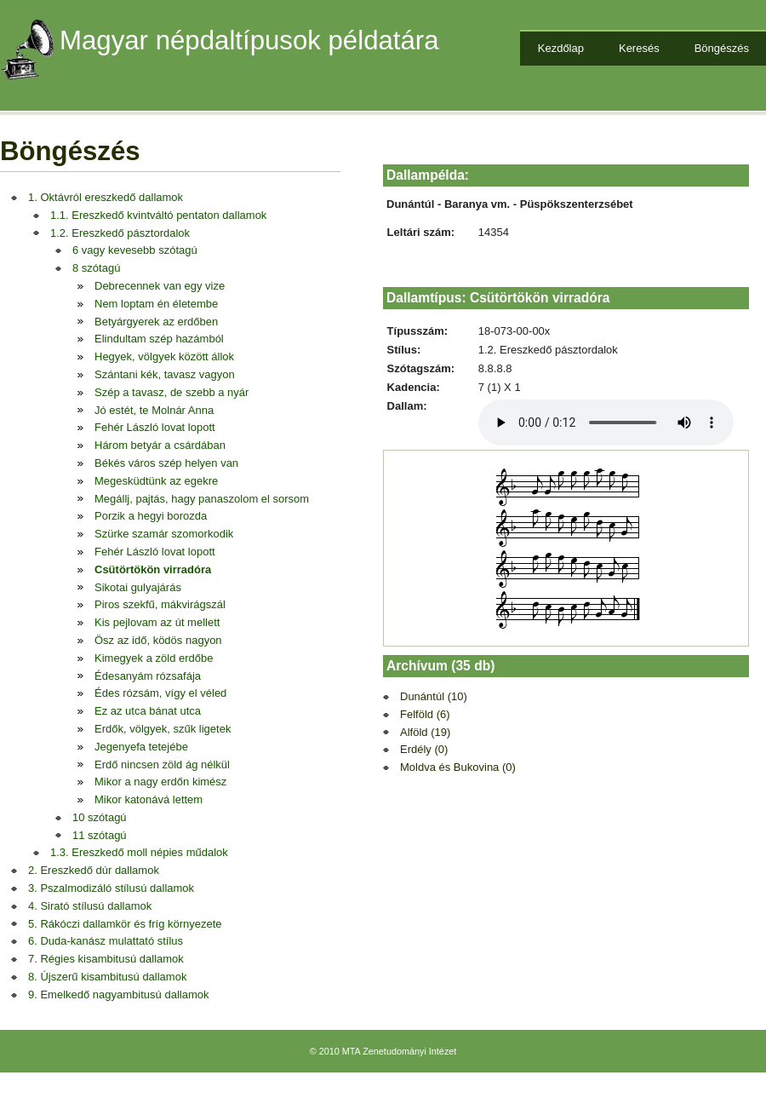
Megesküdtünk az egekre (156, 480)
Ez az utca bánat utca (147, 710)
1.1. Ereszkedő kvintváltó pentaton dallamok (158, 215)
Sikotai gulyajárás (137, 587)
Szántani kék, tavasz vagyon (164, 374)
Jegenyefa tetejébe (141, 746)
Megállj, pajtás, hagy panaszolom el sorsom (201, 498)
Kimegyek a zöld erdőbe (153, 658)
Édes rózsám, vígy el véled (160, 693)
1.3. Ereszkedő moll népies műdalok (139, 852)
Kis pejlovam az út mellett (157, 622)
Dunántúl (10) (433, 696)
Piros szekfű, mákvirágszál (160, 604)
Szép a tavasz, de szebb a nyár (171, 392)
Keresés (639, 48)
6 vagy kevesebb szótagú (134, 250)
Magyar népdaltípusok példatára (249, 40)
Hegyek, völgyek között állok (164, 356)
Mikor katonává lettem (148, 799)
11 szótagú (99, 835)
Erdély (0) (424, 749)
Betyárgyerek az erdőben (156, 321)
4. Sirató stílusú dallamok (89, 906)
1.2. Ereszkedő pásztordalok (120, 233)
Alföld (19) (425, 732)
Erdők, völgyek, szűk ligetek (162, 728)
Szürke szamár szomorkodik (163, 533)
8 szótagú (96, 268)
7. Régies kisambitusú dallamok (106, 958)
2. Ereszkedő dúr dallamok (93, 870)
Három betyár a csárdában (160, 445)
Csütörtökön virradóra (152, 569)
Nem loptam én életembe (156, 303)
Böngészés (722, 48)
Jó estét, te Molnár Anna (154, 410)
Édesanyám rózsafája (147, 676)
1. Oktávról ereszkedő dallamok (105, 197)
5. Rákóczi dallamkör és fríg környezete (125, 923)
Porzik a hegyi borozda (150, 515)
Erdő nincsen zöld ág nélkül (162, 764)
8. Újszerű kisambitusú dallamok (107, 976)
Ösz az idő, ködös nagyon (158, 640)
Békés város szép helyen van (166, 463)
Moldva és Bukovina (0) (458, 767)
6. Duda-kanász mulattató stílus (105, 940)
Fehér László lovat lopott (154, 427)
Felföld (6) (425, 714)
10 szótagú (99, 817)
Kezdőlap (561, 48)
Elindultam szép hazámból (159, 338)
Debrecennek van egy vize (159, 285)
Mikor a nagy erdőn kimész (160, 781)
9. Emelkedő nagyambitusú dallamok (118, 994)
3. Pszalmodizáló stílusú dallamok (111, 888)
